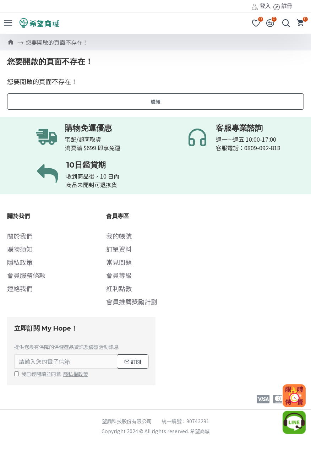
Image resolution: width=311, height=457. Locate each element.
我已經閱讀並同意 (51, 374)
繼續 (155, 101)
